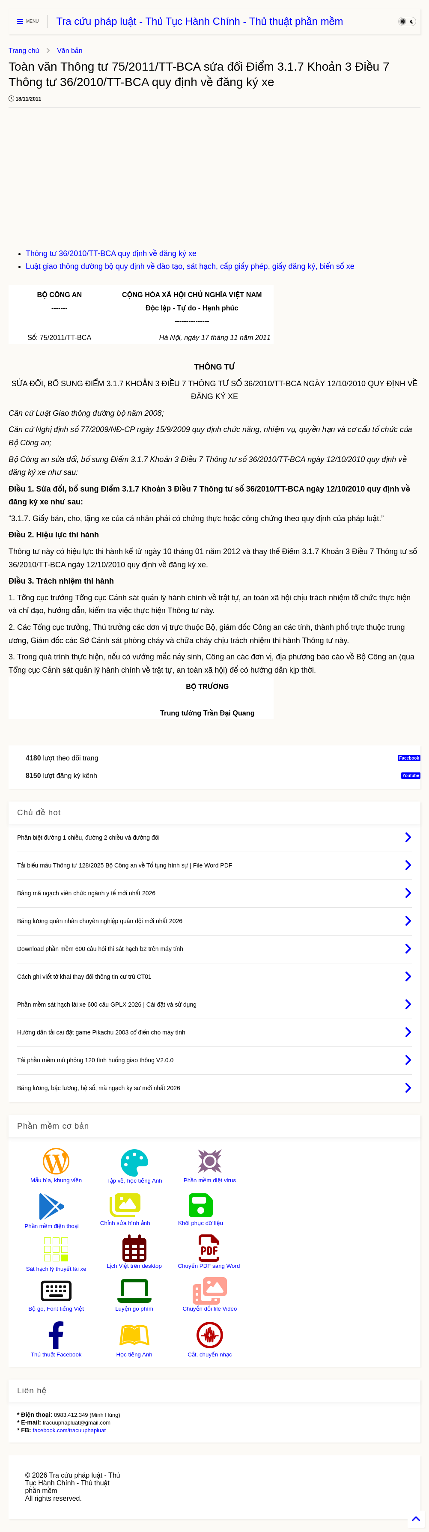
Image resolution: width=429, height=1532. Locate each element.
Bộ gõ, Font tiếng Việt (56, 1308)
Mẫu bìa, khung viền (56, 1180)
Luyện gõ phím (134, 1308)
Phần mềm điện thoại (51, 1226)
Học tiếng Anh (134, 1354)
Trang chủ (24, 50)
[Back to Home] (416, 1519)
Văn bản (69, 50)
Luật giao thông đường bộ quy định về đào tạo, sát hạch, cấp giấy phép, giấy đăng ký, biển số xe (190, 266)
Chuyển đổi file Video (209, 1308)
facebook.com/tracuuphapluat (69, 1430)
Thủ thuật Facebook (56, 1354)
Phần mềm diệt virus (210, 1180)
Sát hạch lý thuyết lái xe (56, 1269)
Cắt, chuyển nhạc (210, 1354)
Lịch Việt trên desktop (134, 1266)
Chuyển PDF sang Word (209, 1266)
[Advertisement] (214, 183)
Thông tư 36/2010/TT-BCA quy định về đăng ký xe (111, 253)
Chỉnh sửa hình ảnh (125, 1223)
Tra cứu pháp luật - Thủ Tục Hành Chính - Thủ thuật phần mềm (199, 21)
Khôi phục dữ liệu (200, 1223)
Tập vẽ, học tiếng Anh (134, 1180)
